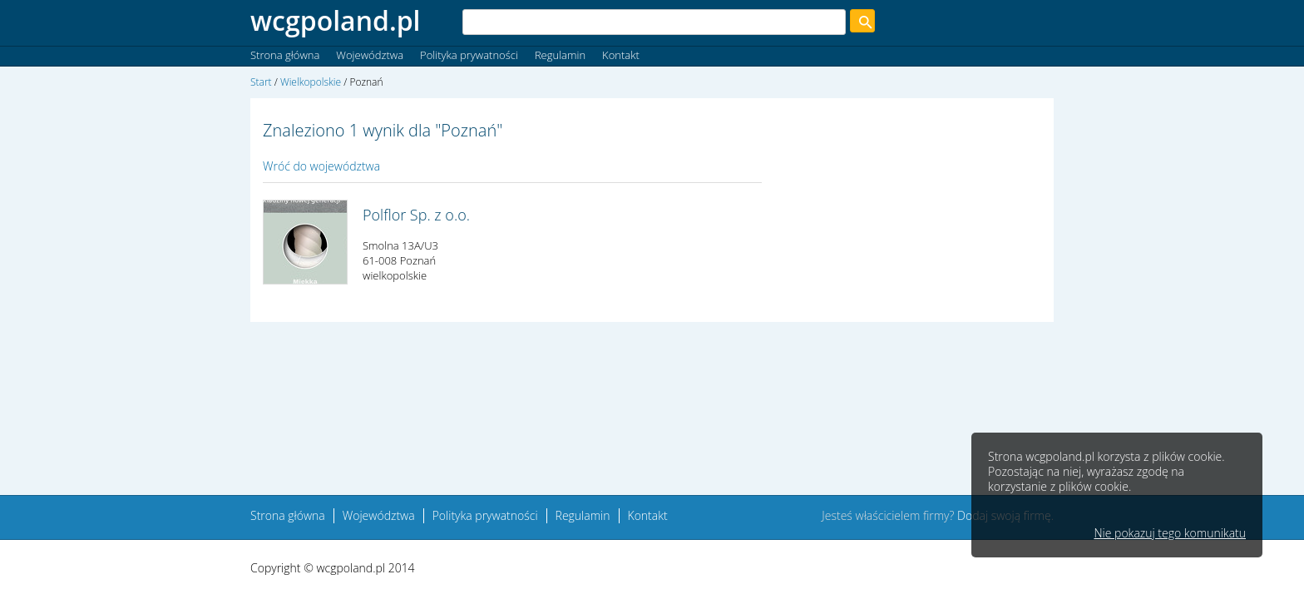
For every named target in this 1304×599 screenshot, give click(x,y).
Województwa (369, 54)
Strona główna (284, 54)
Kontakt (621, 54)
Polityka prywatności (469, 54)
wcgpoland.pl (335, 20)
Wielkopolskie (310, 82)
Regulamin (560, 54)
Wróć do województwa (321, 166)
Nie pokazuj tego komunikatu (1170, 533)
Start (261, 82)
